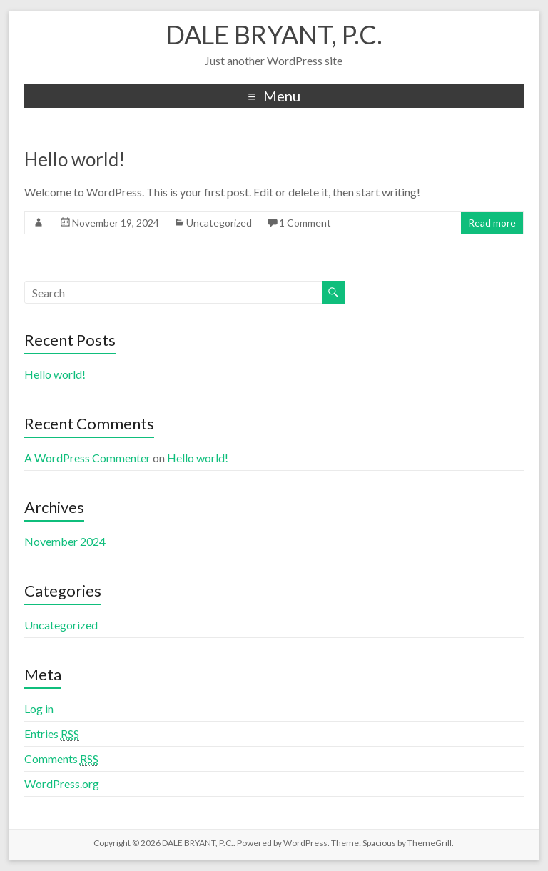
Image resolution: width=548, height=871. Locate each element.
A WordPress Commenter (87, 457)
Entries (51, 734)
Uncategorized (219, 222)
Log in (39, 708)
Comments (61, 759)
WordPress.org (61, 783)
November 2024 (65, 541)
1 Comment (305, 222)
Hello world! (74, 159)
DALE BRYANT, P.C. (274, 34)
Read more (492, 222)
